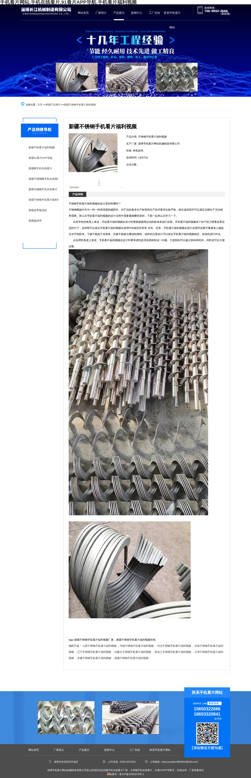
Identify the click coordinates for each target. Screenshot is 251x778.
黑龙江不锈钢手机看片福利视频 (173, 651)
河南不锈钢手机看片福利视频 (137, 645)
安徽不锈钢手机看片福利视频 (94, 657)
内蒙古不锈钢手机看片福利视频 (133, 651)
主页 (39, 104)
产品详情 (77, 194)
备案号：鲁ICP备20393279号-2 (125, 774)
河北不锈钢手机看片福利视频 (174, 645)
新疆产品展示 (53, 104)
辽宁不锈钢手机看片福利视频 (94, 651)
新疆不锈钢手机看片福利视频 (80, 104)
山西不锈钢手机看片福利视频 (99, 645)
